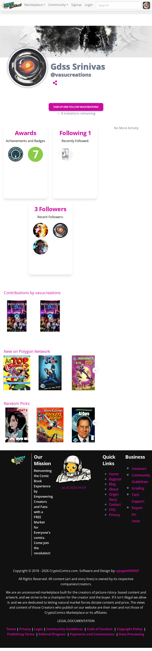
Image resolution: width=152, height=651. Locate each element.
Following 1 (75, 133)
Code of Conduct (100, 629)
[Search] (118, 5)
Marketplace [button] (33, 5)
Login (89, 5)
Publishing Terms (20, 634)
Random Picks (17, 403)
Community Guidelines (64, 629)
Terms (11, 629)
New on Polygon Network (27, 351)
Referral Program (52, 634)
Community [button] (57, 5)
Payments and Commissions (92, 634)
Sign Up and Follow (75, 107)
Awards (25, 133)
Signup (76, 5)
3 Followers (50, 209)
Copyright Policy (129, 629)
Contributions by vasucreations (32, 292)
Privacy (114, 514)
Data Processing (131, 634)
